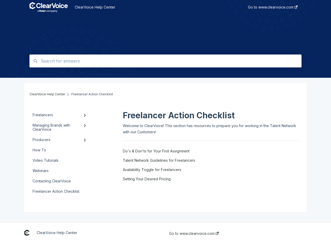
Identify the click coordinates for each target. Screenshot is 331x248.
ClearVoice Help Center (95, 7)
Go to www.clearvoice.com (194, 233)
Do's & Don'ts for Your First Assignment (156, 151)
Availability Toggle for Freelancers (152, 169)
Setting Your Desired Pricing (147, 179)
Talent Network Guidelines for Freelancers (159, 160)
